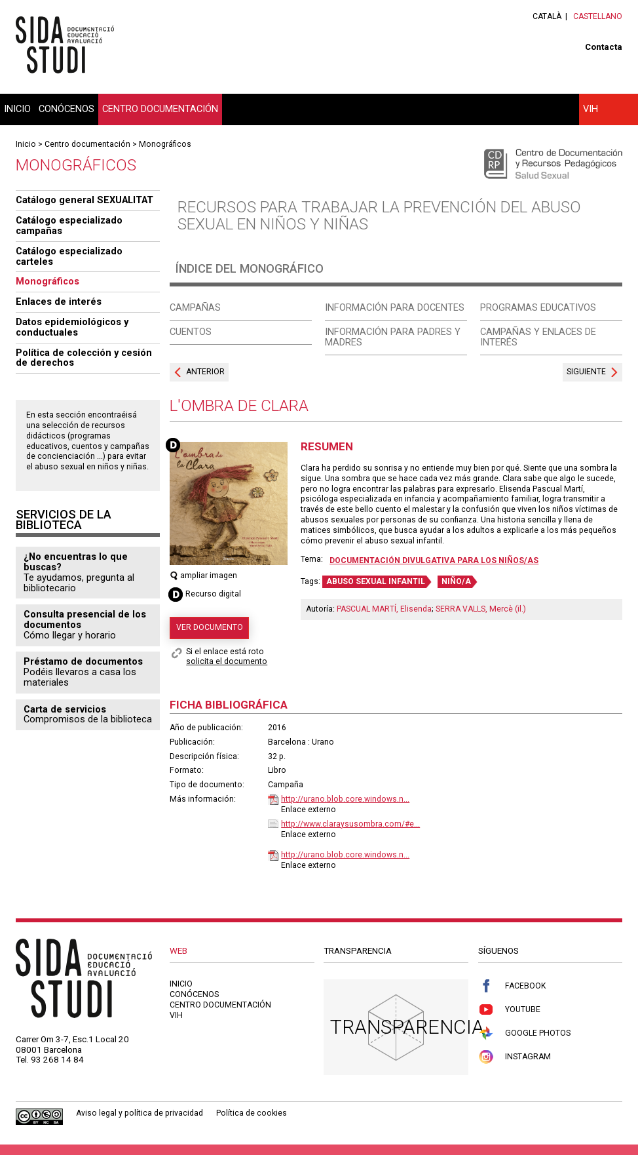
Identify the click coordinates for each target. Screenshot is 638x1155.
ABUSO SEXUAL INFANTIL (375, 581)
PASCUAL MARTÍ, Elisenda (384, 609)
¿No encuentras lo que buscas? (76, 562)
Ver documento (209, 627)
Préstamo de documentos (83, 661)
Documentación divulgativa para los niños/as (433, 560)
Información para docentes (394, 307)
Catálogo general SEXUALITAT (84, 200)
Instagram (514, 1057)
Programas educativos (538, 307)
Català (547, 16)
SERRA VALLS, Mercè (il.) (481, 609)
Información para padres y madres (392, 337)
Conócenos (66, 109)
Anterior (205, 371)
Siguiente (586, 371)
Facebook (512, 986)
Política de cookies (251, 1113)
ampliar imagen (203, 575)
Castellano (597, 16)
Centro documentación (160, 109)
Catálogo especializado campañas (69, 225)
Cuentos (191, 332)
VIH (590, 109)
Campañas (195, 307)
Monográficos (165, 144)
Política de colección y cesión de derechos (84, 358)
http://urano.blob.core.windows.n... (345, 799)
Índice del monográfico (250, 268)
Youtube (509, 1010)
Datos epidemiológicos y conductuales (72, 327)
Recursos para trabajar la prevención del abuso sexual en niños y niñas (379, 215)
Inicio (17, 109)
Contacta (603, 47)
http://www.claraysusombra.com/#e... (350, 824)
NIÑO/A (456, 581)
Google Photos (524, 1033)
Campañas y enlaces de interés (538, 337)
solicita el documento (226, 661)
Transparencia (407, 1026)
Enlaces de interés (59, 301)
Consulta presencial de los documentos (85, 619)
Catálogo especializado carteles (69, 256)
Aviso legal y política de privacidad (139, 1113)
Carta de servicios (65, 709)
